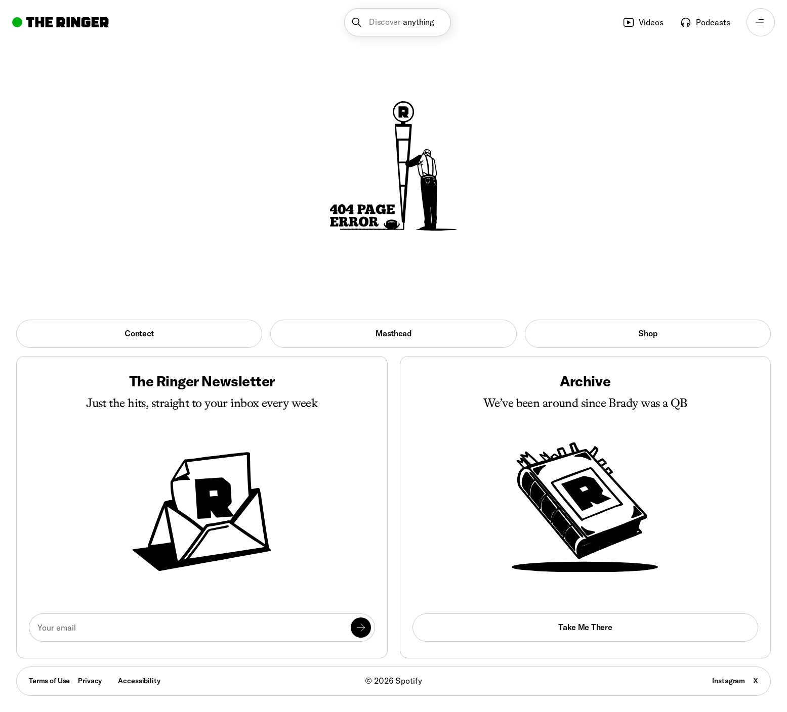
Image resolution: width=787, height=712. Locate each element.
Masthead (393, 333)
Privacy (90, 680)
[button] (397, 22)
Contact (139, 333)
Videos (643, 22)
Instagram (728, 680)
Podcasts (705, 22)
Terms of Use (49, 680)
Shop (647, 333)
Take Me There (585, 627)
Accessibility (139, 680)
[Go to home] (60, 22)
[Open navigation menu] (761, 22)
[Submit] (361, 627)
